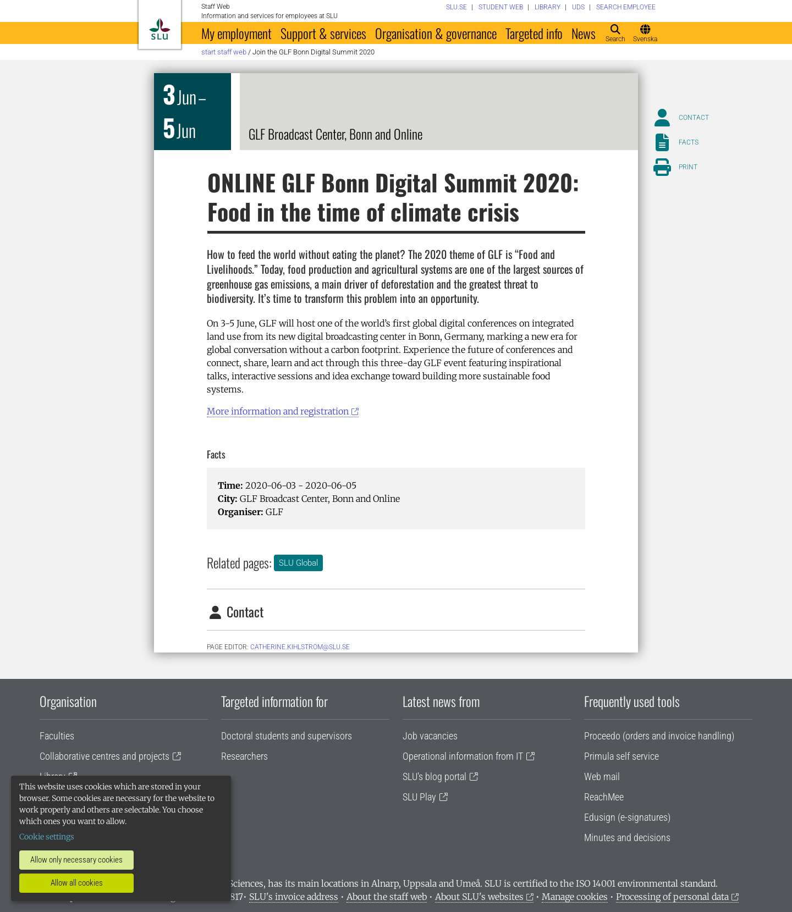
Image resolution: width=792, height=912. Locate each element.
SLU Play (419, 797)
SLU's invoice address (293, 896)
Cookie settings (46, 837)
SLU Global (298, 563)
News (583, 33)
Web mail (602, 776)
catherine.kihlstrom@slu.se (300, 647)
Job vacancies (430, 736)
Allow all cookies (77, 883)
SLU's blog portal (434, 776)
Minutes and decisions (627, 837)
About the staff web (386, 896)
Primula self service (621, 756)
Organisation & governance (436, 33)
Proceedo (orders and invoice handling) (659, 736)
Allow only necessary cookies (76, 860)
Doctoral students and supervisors (286, 736)
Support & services (323, 33)
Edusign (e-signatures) (627, 817)
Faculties (57, 736)
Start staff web (223, 52)
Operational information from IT (463, 756)
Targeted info (534, 33)
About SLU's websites (479, 896)
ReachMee (604, 797)
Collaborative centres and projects (104, 756)
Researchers (244, 756)
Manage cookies (575, 896)
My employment (236, 33)
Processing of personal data (672, 896)
